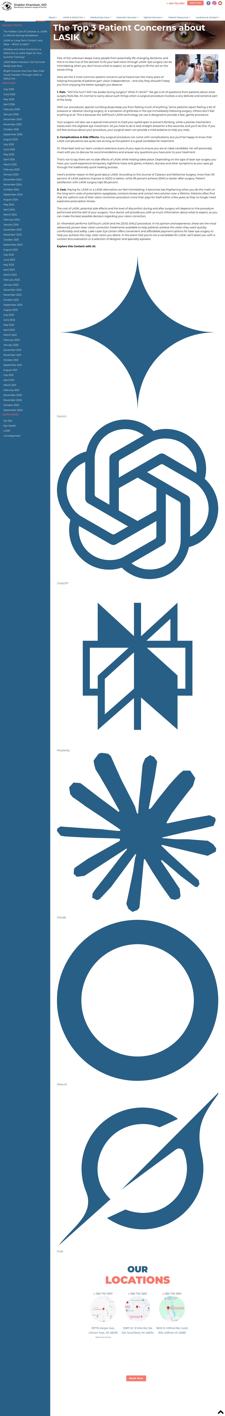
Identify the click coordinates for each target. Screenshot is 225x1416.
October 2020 (11, 405)
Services (122, 1395)
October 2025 (11, 129)
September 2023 (12, 244)
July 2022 (8, 315)
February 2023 (11, 279)
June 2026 (9, 94)
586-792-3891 (103, 1293)
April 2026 (9, 104)
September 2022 (12, 305)
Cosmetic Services (126, 17)
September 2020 (13, 410)
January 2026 (11, 114)
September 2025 (12, 134)
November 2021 (12, 355)
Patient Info (150, 1395)
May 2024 (8, 204)
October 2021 (10, 360)
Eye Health (9, 425)
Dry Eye (7, 420)
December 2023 (12, 229)
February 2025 (11, 169)
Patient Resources (178, 17)
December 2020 (12, 395)
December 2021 (12, 350)
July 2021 (8, 375)
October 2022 (11, 299)
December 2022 (12, 289)
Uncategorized (11, 435)
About (52, 17)
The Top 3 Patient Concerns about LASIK (129, 32)
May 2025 (8, 154)
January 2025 (11, 174)
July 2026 (8, 89)
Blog (177, 1395)
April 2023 (9, 269)
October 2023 (11, 239)
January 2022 (11, 345)
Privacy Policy (192, 1395)
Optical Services (152, 17)
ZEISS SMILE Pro (103, 1395)
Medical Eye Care (99, 17)
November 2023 (12, 234)
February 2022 (11, 340)
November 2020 (12, 400)
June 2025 (9, 149)
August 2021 (10, 370)
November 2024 (12, 184)
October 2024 (11, 189)
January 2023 (11, 284)
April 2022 (9, 330)
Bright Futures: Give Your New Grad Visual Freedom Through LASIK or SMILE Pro (23, 75)
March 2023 (10, 274)
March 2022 (10, 335)
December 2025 (12, 119)
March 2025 (10, 164)
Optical (135, 1395)
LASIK (6, 430)
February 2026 (11, 109)
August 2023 (10, 249)
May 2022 (8, 325)
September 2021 (12, 365)
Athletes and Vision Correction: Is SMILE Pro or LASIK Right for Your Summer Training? (22, 53)
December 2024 (12, 179)
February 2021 (11, 390)
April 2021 (8, 380)
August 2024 (10, 199)
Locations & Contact (207, 17)
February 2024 (11, 219)
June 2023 (9, 259)
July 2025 (8, 144)
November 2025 (12, 124)
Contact (166, 1395)
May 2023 (8, 264)
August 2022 (10, 310)
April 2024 (9, 209)
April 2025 (9, 159)
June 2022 (9, 320)
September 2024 (13, 194)
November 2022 (12, 294)
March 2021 (9, 385)
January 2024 (11, 224)
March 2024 (10, 214)
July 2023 (8, 254)
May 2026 (8, 99)
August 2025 (10, 139)
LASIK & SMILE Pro (73, 17)
